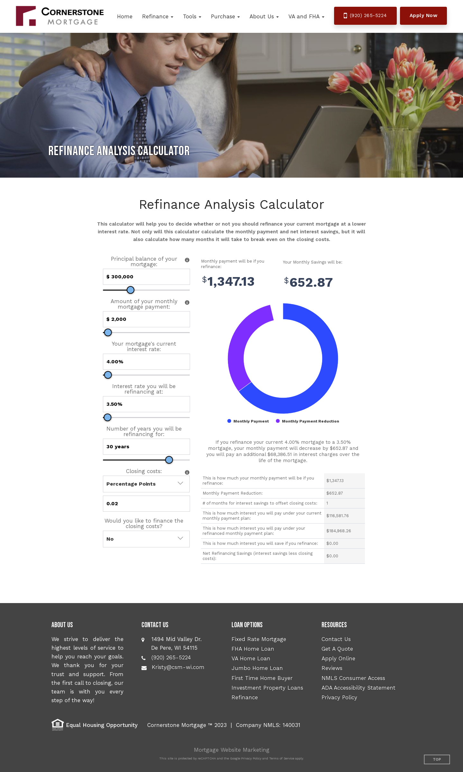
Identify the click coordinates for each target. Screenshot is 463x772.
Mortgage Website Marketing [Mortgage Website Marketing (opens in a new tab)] (231, 750)
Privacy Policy (339, 697)
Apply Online (338, 658)
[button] (157, 16)
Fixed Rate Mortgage (259, 639)
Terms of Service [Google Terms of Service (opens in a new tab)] (281, 758)
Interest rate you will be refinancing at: (144, 389)
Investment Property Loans (267, 687)
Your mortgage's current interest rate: (144, 346)
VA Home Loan (251, 658)
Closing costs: (144, 471)
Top (437, 760)
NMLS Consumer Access (353, 678)
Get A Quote (337, 649)
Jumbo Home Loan (257, 668)
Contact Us (336, 639)
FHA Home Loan (253, 649)
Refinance (245, 697)
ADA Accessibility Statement (358, 687)
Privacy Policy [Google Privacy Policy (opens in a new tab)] (251, 758)
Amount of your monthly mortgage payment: (144, 304)
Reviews (332, 668)
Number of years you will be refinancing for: (144, 431)
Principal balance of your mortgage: (144, 261)
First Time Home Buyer (262, 678)
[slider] (130, 290)
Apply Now (424, 15)
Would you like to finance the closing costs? (143, 523)
